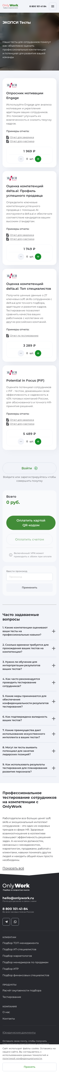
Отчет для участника (22, 141)
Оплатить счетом (29, 539)
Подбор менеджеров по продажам (25, 962)
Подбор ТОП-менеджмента (21, 943)
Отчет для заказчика (22, 137)
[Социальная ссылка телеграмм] (6, 922)
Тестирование (12, 996)
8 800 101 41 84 (37, 6)
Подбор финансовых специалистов (26, 975)
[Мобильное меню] (52, 6)
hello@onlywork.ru (18, 898)
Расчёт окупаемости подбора (22, 990)
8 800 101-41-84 (15, 908)
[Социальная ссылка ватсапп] (15, 922)
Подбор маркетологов (17, 955)
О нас (6, 1012)
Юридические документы (19, 1032)
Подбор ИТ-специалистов (19, 949)
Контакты (9, 1018)
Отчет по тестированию (24, 335)
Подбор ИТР (11, 968)
